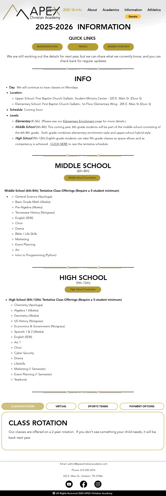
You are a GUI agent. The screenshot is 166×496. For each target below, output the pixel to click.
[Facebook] (83, 484)
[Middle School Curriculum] (82, 178)
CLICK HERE (59, 144)
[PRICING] (83, 46)
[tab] (23, 406)
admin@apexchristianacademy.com (87, 463)
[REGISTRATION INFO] (47, 46)
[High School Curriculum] (83, 289)
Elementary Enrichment (78, 121)
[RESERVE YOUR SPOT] (118, 46)
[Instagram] (97, 484)
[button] (132, 9)
